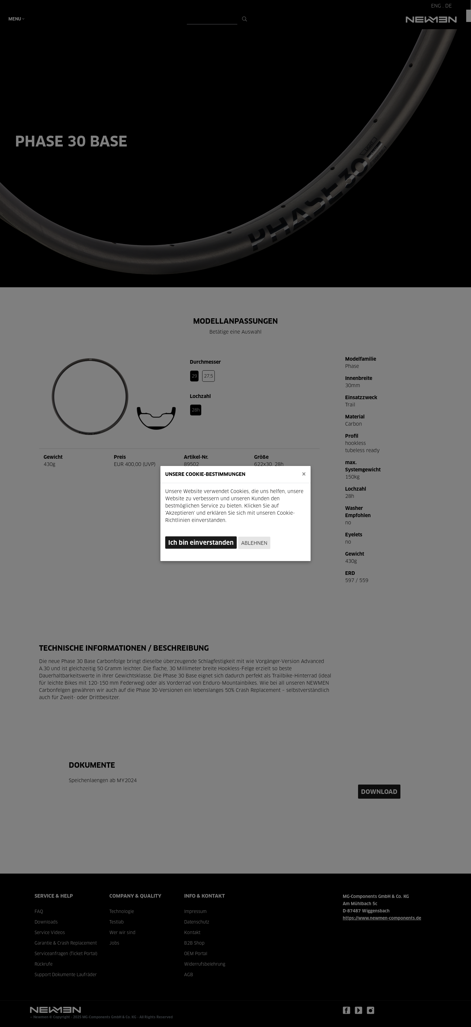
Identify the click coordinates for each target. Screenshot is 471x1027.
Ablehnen (254, 543)
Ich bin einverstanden (201, 543)
